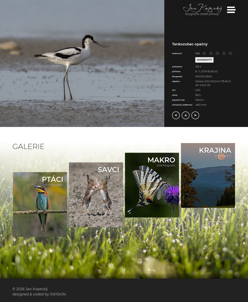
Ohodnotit (204, 59)
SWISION (58, 294)
